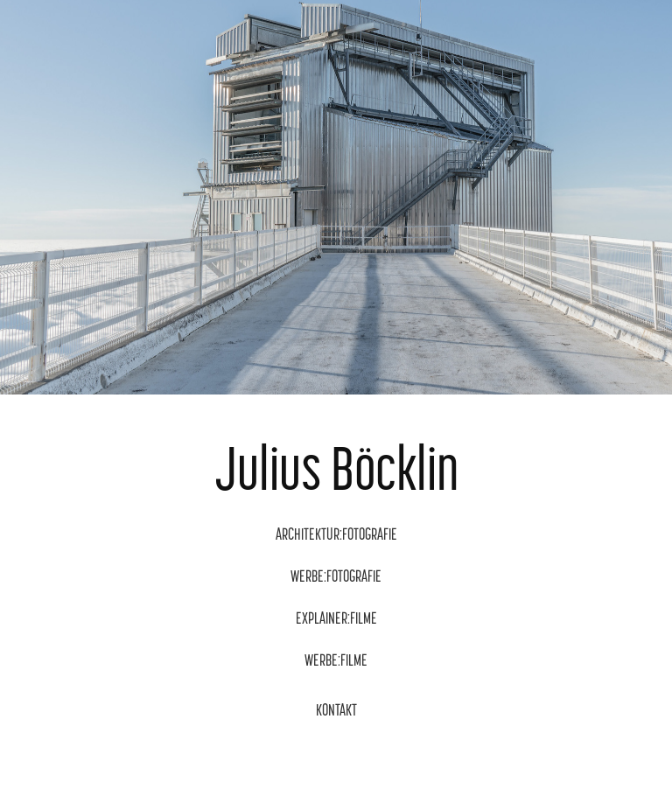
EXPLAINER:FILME (336, 618)
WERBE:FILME (336, 660)
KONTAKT (336, 710)
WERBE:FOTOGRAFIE (336, 576)
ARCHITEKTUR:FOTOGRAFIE (336, 534)
